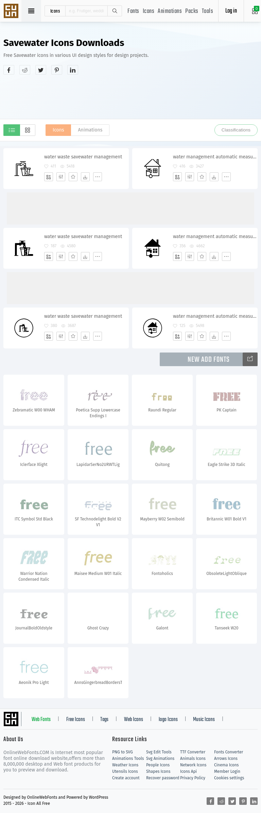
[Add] (48, 176)
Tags (104, 719)
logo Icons (168, 719)
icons (55, 10)
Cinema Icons (226, 765)
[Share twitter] (40, 70)
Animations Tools (128, 758)
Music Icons (204, 719)
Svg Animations (160, 758)
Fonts (133, 11)
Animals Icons (193, 758)
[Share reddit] (24, 70)
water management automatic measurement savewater (215, 157)
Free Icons (75, 719)
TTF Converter (192, 752)
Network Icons (193, 765)
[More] (97, 176)
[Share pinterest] (56, 70)
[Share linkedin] (72, 70)
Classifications (236, 129)
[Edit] (60, 176)
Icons (149, 11)
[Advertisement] (130, 96)
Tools (207, 11)
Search (114, 11)
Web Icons (133, 719)
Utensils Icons (125, 771)
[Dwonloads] (85, 176)
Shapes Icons (158, 771)
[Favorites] (73, 176)
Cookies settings (229, 778)
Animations (170, 11)
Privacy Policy (192, 778)
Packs (191, 11)
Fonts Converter (228, 752)
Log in (231, 11)
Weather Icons (125, 765)
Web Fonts (41, 719)
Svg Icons (11, 11)
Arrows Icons (226, 758)
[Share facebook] (8, 70)
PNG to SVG (122, 752)
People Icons (158, 765)
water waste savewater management (83, 157)
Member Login (227, 771)
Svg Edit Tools (159, 752)
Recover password (162, 778)
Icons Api (188, 771)
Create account (126, 778)
